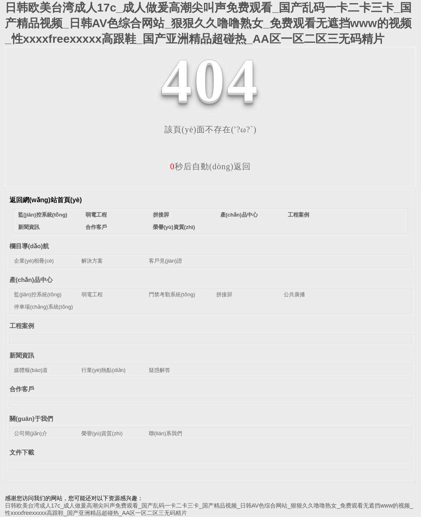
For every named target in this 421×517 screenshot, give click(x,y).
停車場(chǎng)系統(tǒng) (43, 307)
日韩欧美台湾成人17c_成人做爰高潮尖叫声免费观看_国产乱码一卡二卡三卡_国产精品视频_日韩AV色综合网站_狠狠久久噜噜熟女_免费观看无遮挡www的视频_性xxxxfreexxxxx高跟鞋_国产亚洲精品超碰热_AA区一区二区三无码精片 (208, 23)
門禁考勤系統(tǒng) (172, 294)
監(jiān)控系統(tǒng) (42, 215)
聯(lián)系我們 (165, 433)
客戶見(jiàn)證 (165, 261)
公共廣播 (294, 294)
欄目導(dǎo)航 (29, 245)
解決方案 (92, 261)
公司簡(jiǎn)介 (30, 433)
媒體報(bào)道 (31, 370)
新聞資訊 (28, 227)
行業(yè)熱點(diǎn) (103, 370)
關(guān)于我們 (31, 418)
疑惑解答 (159, 370)
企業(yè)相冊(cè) (34, 261)
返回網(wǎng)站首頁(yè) (45, 199)
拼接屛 (161, 215)
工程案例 (298, 215)
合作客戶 (96, 227)
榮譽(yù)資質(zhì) (174, 227)
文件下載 (21, 452)
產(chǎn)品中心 (239, 215)
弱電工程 (96, 215)
